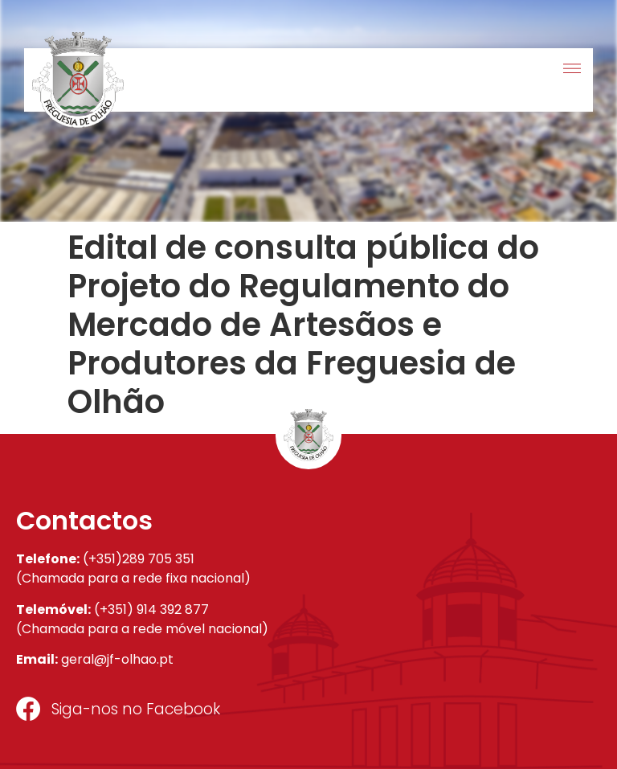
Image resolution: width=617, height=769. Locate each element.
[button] (571, 69)
